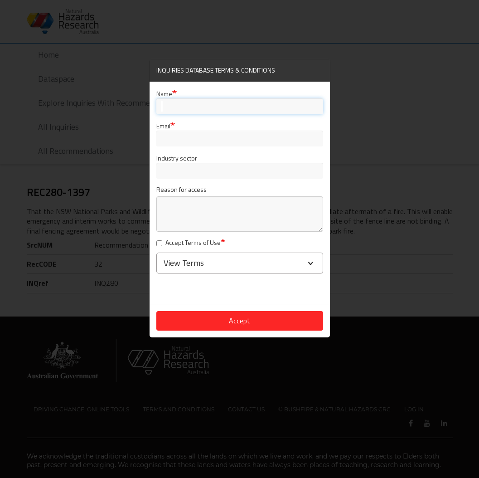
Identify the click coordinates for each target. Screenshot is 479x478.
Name (164, 93)
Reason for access (181, 189)
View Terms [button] (184, 263)
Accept (239, 320)
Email (163, 126)
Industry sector (176, 158)
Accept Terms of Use (188, 243)
